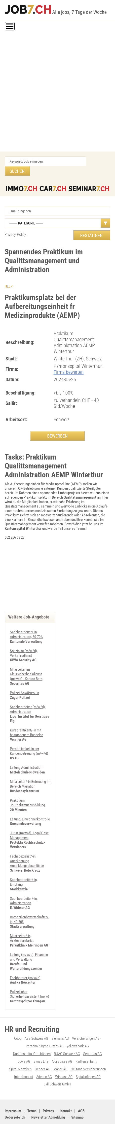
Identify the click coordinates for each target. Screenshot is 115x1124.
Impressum (13, 1092)
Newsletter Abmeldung (48, 1098)
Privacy (48, 1092)
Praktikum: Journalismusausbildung (27, 789)
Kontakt (66, 1092)
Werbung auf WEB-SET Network (86, 1111)
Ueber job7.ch (15, 1098)
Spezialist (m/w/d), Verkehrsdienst (24, 643)
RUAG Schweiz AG (67, 1036)
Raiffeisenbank (86, 1043)
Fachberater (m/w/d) (25, 961)
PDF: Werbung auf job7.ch (57, 1115)
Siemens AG (60, 1021)
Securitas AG (92, 1036)
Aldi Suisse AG (62, 1043)
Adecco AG (44, 1058)
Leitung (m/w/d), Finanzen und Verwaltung (29, 940)
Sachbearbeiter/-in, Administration (24, 885)
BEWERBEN (57, 426)
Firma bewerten (69, 362)
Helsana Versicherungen (88, 1050)
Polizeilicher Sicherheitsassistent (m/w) (29, 976)
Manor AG (60, 1050)
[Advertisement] (57, 92)
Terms (32, 1092)
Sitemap (77, 1098)
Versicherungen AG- (86, 1021)
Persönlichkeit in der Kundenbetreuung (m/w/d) (29, 739)
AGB (81, 1092)
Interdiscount (23, 1058)
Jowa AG (24, 1043)
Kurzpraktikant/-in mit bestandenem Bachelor (26, 720)
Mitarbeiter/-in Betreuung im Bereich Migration (30, 771)
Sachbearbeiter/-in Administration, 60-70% (26, 624)
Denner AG (42, 1050)
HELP (8, 276)
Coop (17, 1021)
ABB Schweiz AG (36, 1021)
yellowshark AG (78, 1028)
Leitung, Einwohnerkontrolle (30, 805)
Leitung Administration (26, 755)
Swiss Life (41, 1043)
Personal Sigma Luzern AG (45, 1028)
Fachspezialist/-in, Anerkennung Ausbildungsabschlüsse (27, 846)
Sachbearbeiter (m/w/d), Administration (28, 698)
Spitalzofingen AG (88, 1058)
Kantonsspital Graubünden (32, 1036)
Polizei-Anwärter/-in (24, 682)
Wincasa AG (64, 1058)
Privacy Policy (15, 224)
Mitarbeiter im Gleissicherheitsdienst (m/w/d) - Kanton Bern (26, 663)
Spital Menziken (20, 1050)
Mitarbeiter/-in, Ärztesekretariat (22, 922)
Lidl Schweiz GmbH (57, 1065)
